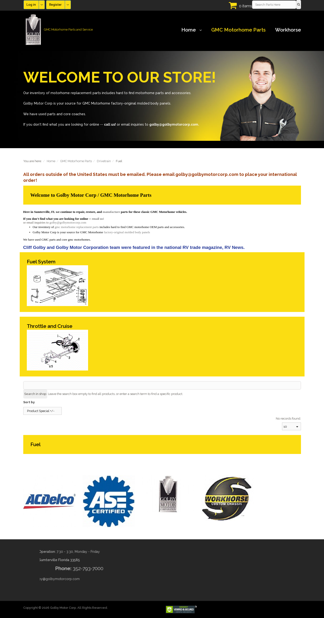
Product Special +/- (40, 411)
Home (191, 29)
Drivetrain (104, 161)
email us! (98, 218)
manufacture (111, 212)
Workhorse (288, 29)
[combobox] (291, 426)
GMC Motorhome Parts (238, 29)
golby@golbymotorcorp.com (68, 222)
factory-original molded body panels (127, 232)
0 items (245, 6)
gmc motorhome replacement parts (77, 227)
